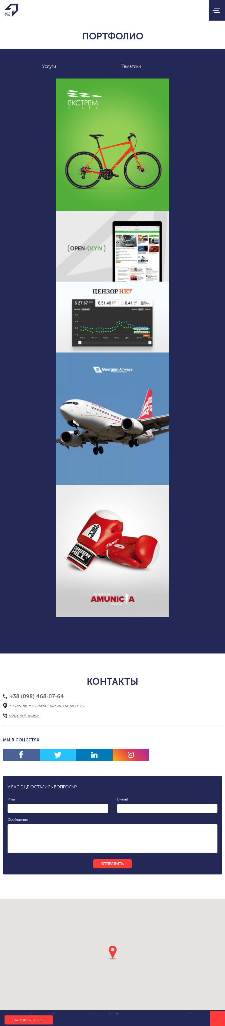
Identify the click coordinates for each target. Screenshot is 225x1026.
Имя (11, 799)
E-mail (122, 799)
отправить (112, 864)
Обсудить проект (29, 1020)
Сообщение (18, 819)
